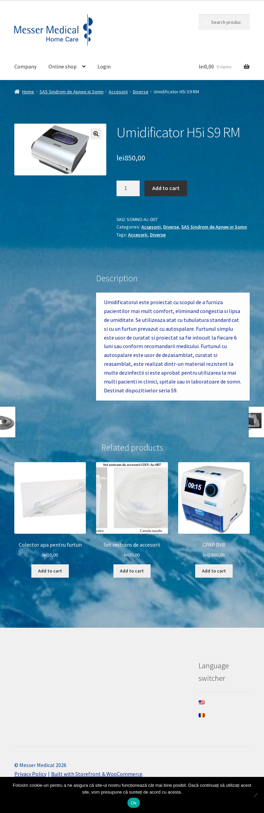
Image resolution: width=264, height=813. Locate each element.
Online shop (62, 66)
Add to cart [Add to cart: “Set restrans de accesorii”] (132, 571)
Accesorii (118, 92)
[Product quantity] (128, 188)
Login (104, 66)
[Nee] (255, 795)
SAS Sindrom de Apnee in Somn (72, 92)
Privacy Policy (30, 773)
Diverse (141, 92)
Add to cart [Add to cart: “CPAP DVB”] (214, 571)
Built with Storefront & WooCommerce (96, 773)
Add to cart (166, 188)
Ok (134, 803)
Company (25, 66)
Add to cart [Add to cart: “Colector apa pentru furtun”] (50, 571)
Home (28, 92)
